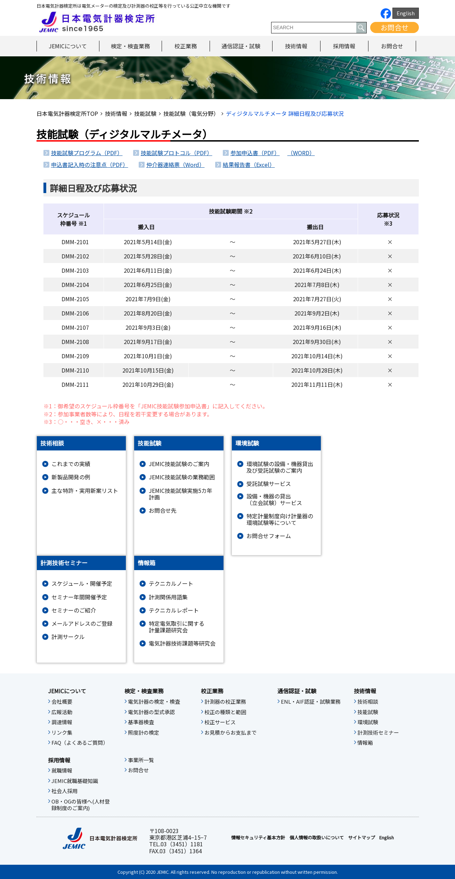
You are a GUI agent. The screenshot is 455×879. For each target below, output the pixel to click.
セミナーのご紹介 (73, 610)
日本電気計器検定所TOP (67, 113)
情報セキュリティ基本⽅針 (258, 837)
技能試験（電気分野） (191, 113)
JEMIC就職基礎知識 (74, 780)
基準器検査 (141, 722)
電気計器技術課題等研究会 (182, 643)
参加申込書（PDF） (255, 153)
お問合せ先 (163, 510)
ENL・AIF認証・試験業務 (311, 701)
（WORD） (301, 153)
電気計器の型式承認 (151, 712)
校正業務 (185, 46)
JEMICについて (68, 46)
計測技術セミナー (378, 732)
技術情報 (296, 46)
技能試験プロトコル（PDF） (176, 153)
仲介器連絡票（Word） (175, 164)
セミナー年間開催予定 (79, 597)
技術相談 (367, 701)
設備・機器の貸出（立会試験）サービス (274, 499)
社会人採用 (64, 791)
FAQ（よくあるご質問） (79, 742)
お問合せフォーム (268, 536)
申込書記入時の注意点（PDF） (89, 164)
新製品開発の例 (70, 477)
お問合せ (394, 27)
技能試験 (145, 113)
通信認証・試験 (240, 46)
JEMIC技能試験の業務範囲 (182, 477)
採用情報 (344, 46)
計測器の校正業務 (225, 701)
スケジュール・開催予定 (81, 583)
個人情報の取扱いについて (317, 837)
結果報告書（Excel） (249, 164)
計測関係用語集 (168, 597)
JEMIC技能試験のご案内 (179, 464)
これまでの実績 (70, 464)
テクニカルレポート (174, 610)
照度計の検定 (143, 732)
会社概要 (61, 701)
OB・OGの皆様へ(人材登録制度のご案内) (80, 805)
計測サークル (68, 636)
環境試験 (367, 722)
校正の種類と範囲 (225, 712)
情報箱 (365, 742)
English (406, 13)
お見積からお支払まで (230, 732)
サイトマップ (361, 837)
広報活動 (61, 712)
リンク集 (61, 732)
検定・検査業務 (130, 46)
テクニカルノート (171, 583)
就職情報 (61, 770)
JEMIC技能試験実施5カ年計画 (180, 494)
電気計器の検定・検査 (154, 701)
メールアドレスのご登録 (82, 623)
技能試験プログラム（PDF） (87, 153)
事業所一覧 (141, 760)
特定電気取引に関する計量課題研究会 (176, 626)
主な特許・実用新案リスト (84, 490)
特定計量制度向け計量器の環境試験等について (279, 519)
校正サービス (220, 722)
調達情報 (61, 722)
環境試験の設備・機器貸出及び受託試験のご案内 (279, 467)
